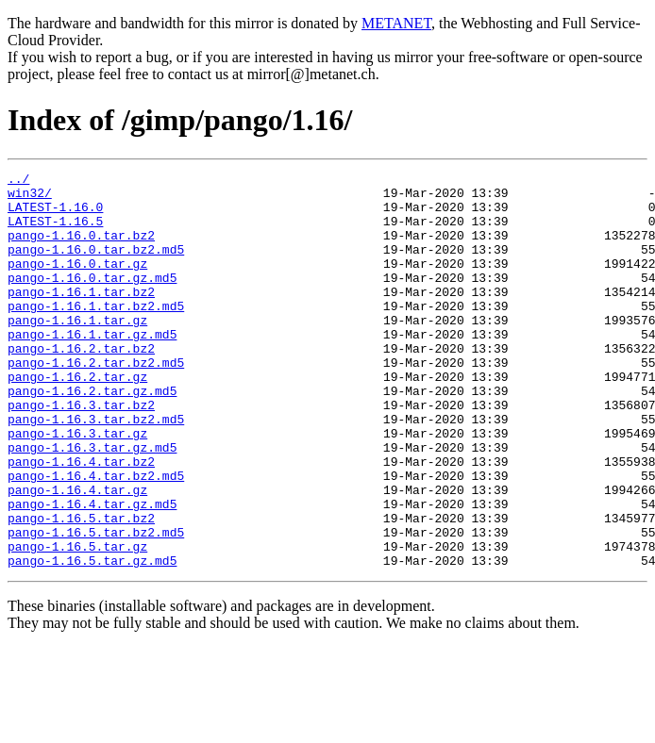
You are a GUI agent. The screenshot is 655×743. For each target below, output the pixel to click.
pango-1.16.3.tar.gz (77, 486)
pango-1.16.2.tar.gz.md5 (92, 435)
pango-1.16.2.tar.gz (77, 418)
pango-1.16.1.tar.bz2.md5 (96, 333)
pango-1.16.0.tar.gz (77, 282)
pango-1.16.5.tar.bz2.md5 (96, 605)
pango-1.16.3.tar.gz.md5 (92, 503)
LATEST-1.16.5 (55, 231)
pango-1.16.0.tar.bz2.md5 (96, 265)
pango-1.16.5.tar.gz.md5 (92, 639)
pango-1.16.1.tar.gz (77, 350)
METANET (396, 23)
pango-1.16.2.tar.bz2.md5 (96, 401)
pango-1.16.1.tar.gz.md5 (92, 367)
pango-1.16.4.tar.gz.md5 (92, 571)
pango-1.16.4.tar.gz (77, 554)
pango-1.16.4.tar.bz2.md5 (96, 537)
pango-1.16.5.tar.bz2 (81, 588)
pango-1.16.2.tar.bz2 (81, 384)
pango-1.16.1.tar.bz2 (81, 316)
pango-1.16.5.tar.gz (77, 622)
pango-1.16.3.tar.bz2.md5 (96, 469)
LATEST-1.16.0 (55, 214)
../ (18, 181)
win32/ (30, 198)
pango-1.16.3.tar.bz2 (81, 452)
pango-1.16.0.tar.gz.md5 (92, 299)
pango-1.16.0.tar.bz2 (81, 248)
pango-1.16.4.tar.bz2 (81, 520)
